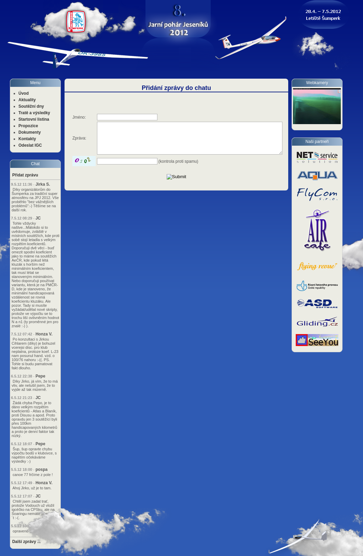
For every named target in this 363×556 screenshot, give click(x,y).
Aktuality (27, 99)
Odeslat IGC (30, 145)
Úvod (23, 93)
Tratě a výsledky (34, 112)
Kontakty (27, 138)
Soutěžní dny (31, 106)
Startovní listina (33, 119)
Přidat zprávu (25, 175)
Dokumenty (29, 132)
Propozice (28, 125)
